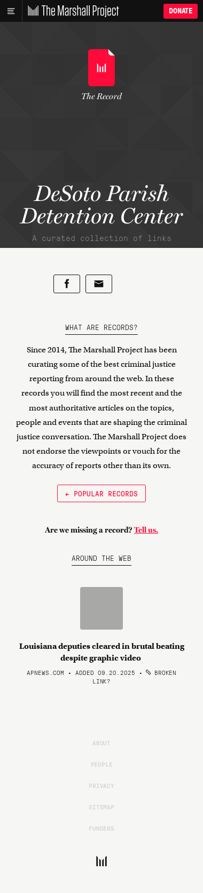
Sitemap (101, 806)
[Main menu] (11, 11)
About (101, 742)
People (102, 764)
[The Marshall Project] (70, 11)
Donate (180, 11)
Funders (101, 828)
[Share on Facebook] (66, 284)
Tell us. (146, 530)
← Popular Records (101, 493)
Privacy (101, 785)
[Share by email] (98, 284)
